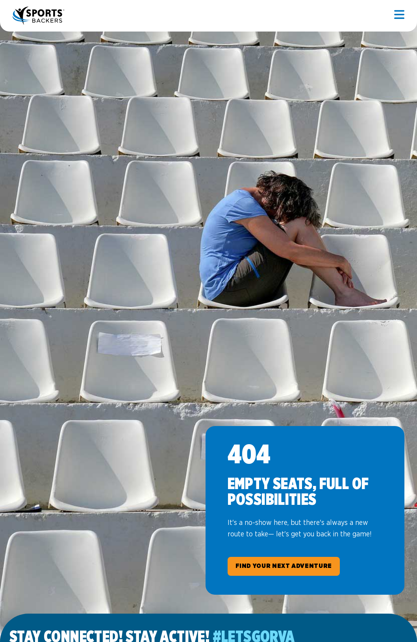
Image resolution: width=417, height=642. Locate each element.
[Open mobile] (399, 16)
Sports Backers (39, 15)
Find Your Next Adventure (283, 566)
